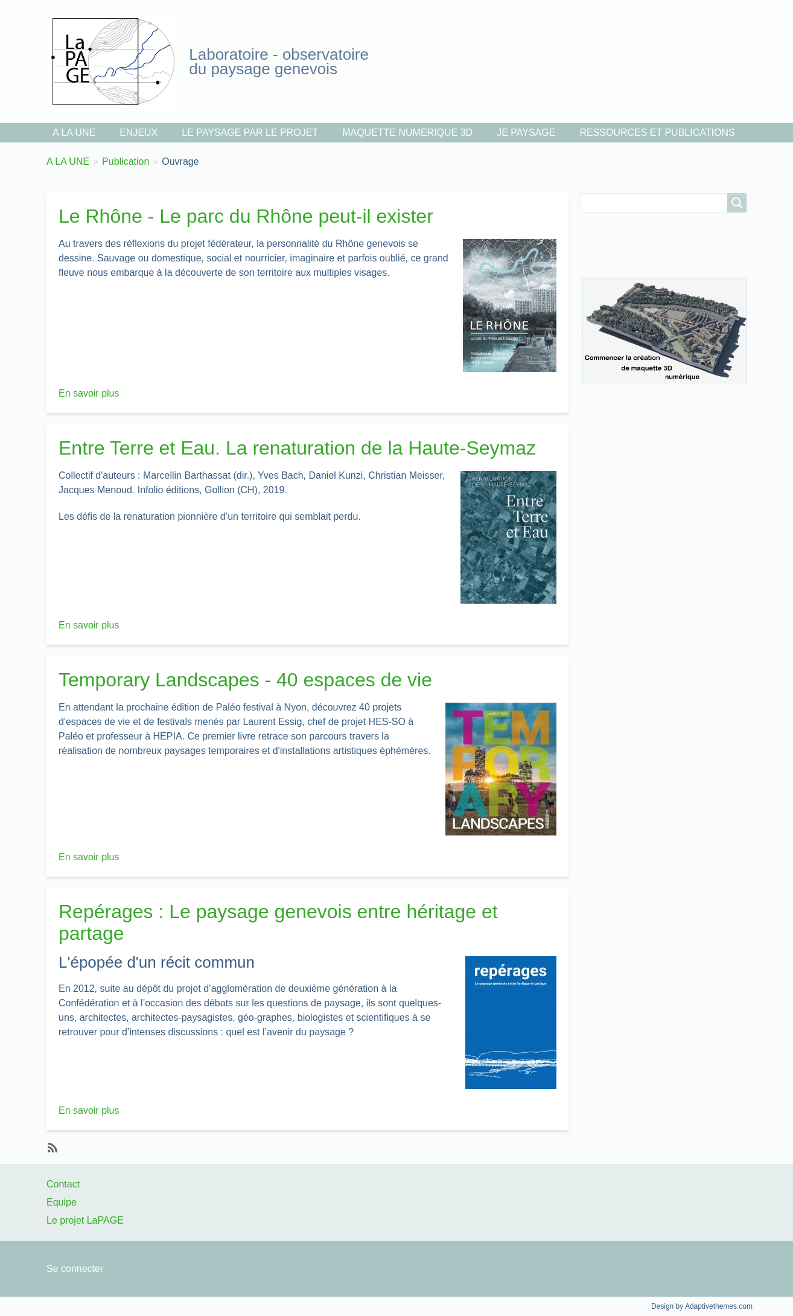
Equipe (61, 1202)
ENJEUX (138, 132)
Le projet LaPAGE (85, 1220)
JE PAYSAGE (526, 132)
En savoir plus (89, 393)
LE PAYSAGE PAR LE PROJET (250, 132)
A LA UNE (74, 132)
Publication (125, 161)
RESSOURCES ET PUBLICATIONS (656, 132)
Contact (63, 1184)
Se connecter (74, 1268)
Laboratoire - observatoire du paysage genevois (279, 61)
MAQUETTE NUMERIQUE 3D (407, 132)
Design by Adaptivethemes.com (702, 1306)
